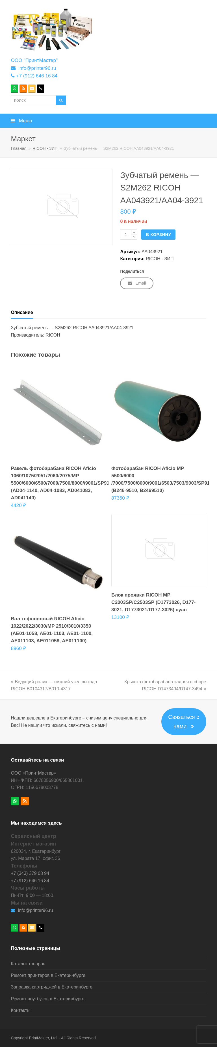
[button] (108, 121)
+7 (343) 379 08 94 (30, 873)
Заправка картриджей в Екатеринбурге (51, 987)
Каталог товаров (28, 963)
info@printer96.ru (37, 68)
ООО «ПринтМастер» (33, 773)
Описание (22, 312)
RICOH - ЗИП (159, 258)
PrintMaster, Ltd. (43, 1038)
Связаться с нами (183, 721)
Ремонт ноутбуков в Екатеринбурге (47, 998)
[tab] (22, 312)
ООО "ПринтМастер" (34, 60)
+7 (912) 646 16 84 (36, 76)
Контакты (20, 1010)
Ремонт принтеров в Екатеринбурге (48, 975)
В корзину (158, 234)
